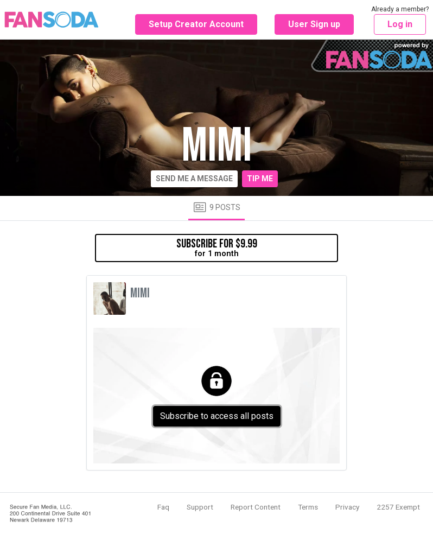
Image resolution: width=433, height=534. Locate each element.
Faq (163, 507)
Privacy (347, 507)
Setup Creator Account (196, 24)
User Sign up (314, 24)
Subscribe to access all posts (216, 416)
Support (200, 507)
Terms (308, 507)
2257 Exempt (398, 507)
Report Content (256, 507)
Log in (399, 24)
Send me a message (194, 178)
